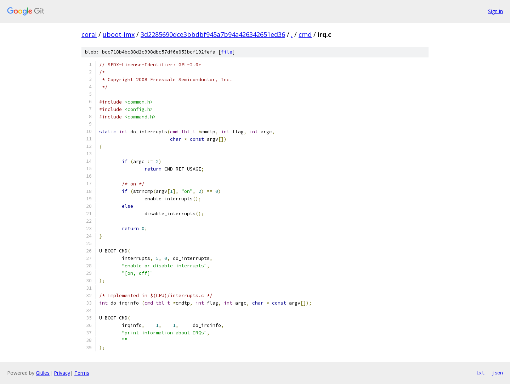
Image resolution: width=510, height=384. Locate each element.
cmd (305, 34)
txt (480, 372)
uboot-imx (119, 34)
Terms (81, 372)
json (497, 372)
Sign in (495, 11)
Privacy (62, 372)
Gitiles (43, 372)
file (226, 52)
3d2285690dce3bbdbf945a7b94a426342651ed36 (213, 34)
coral (89, 34)
